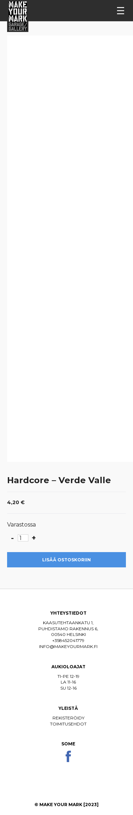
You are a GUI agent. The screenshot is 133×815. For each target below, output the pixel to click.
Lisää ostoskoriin (66, 559)
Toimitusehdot (68, 724)
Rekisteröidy (68, 717)
